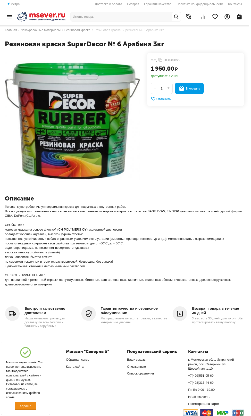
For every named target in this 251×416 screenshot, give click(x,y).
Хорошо (25, 406)
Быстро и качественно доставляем (45, 310)
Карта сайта (75, 366)
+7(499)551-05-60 (200, 375)
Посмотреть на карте (203, 404)
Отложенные (136, 366)
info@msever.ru (199, 397)
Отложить (161, 98)
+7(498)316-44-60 (200, 382)
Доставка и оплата (108, 4)
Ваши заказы (136, 359)
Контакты (235, 4)
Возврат (133, 4)
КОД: (154, 60)
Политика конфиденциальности (199, 4)
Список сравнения (140, 373)
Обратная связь (77, 359)
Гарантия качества (157, 4)
